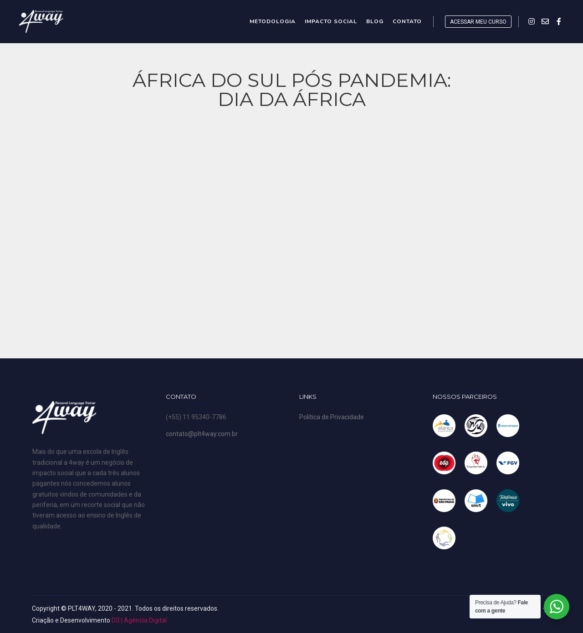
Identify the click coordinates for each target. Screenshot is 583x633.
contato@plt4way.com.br (202, 433)
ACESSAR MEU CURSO (478, 22)
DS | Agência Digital (139, 620)
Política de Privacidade (331, 417)
